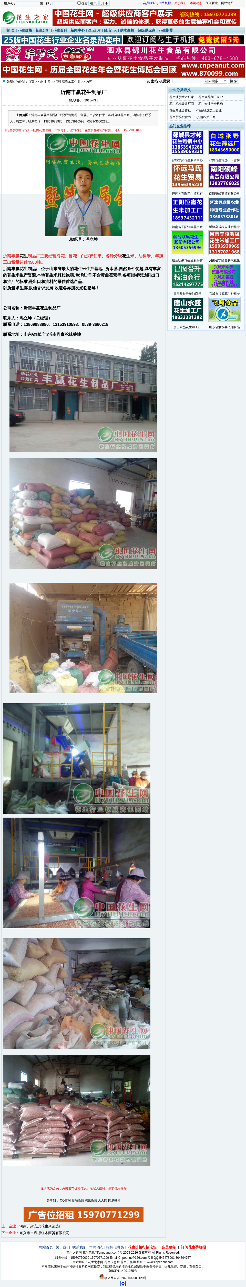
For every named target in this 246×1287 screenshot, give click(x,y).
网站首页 (46, 1247)
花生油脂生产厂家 (181, 97)
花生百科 (60, 30)
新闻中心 (77, 30)
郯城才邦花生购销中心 (187, 160)
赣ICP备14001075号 (123, 1271)
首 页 (10, 30)
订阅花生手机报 (193, 1247)
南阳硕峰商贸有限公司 (224, 193)
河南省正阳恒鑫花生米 (187, 227)
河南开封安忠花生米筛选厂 (41, 1226)
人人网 (102, 1200)
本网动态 (96, 1247)
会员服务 (168, 1247)
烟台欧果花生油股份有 (187, 260)
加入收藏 (212, 3)
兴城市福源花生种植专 (224, 294)
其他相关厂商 (206, 117)
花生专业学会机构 (210, 104)
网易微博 (114, 1200)
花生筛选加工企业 (68, 81)
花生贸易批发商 (180, 117)
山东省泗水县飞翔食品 (224, 327)
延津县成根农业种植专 (224, 227)
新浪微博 (78, 1200)
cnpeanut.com (108, 1252)
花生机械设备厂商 (181, 104)
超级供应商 (147, 30)
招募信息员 (115, 1247)
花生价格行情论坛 (142, 1247)
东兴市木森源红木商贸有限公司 (44, 1233)
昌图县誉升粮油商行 (187, 294)
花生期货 (166, 30)
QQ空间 (65, 1200)
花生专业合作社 (180, 110)
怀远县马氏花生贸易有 (187, 193)
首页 (31, 81)
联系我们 (79, 1247)
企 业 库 (94, 30)
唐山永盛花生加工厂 (187, 327)
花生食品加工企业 (210, 97)
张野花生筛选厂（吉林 (224, 160)
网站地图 (227, 3)
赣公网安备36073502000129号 (123, 1278)
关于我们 (63, 1247)
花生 (23, 256)
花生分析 (42, 30)
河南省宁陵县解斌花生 (224, 260)
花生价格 (25, 30)
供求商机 (127, 30)
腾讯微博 (91, 1200)
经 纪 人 (110, 30)
